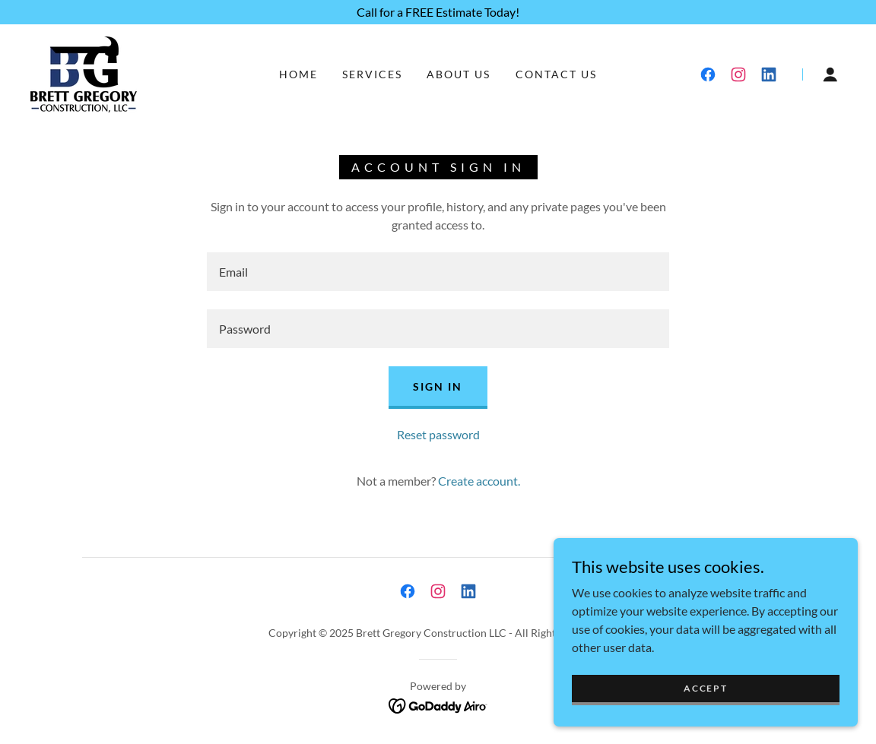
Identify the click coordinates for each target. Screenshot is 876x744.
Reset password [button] (438, 434)
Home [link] (298, 74)
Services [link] (372, 74)
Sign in (437, 386)
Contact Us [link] (556, 74)
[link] (83, 72)
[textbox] (438, 271)
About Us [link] (458, 74)
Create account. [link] (479, 480)
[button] (830, 74)
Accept (705, 708)
